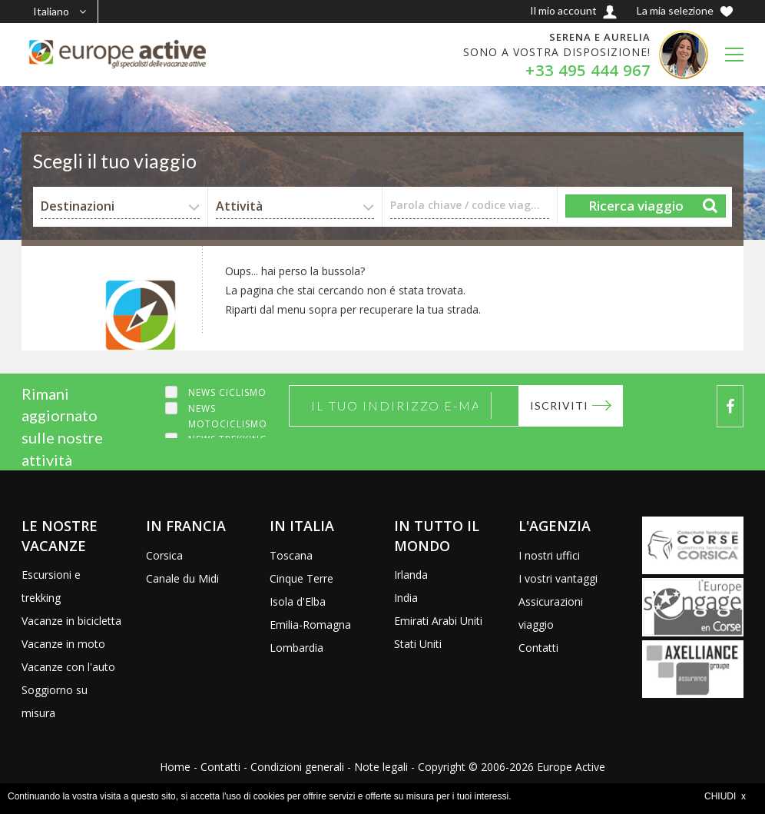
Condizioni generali (297, 766)
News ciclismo (227, 392)
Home (175, 766)
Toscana (291, 555)
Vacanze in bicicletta (71, 620)
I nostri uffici (549, 555)
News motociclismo (227, 416)
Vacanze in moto (63, 643)
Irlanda (411, 574)
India (406, 597)
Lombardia (296, 647)
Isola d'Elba (298, 601)
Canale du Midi (182, 578)
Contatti (538, 647)
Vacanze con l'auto (68, 667)
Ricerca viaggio (636, 205)
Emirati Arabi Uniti (438, 620)
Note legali (381, 766)
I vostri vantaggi (558, 578)
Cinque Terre (301, 578)
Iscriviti (558, 405)
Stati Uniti (418, 643)
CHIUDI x (725, 796)
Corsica (164, 555)
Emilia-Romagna (310, 624)
